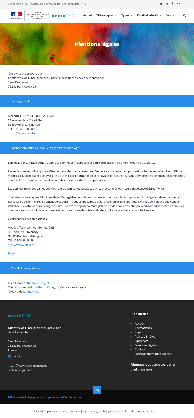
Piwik (11, 253)
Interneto (33, 291)
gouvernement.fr (118, 411)
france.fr (154, 411)
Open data (141, 340)
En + (170, 15)
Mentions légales (146, 345)
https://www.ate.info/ (22, 133)
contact (18, 356)
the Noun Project (38, 283)
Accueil (87, 15)
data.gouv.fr (139, 411)
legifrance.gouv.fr (94, 411)
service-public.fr (70, 411)
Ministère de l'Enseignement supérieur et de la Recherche (44, 397)
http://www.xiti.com (21, 244)
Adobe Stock (36, 287)
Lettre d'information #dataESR (154, 353)
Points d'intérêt (149, 15)
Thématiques (106, 15)
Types (127, 15)
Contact (140, 349)
